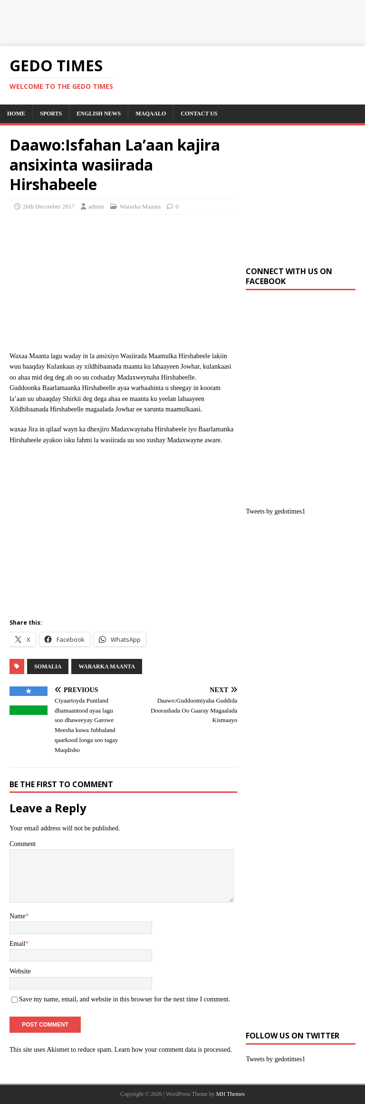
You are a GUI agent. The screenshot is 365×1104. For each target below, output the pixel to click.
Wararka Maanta (140, 206)
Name (17, 916)
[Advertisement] (173, 21)
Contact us (199, 113)
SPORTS (51, 113)
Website (20, 971)
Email (17, 943)
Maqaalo (150, 113)
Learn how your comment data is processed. (173, 1049)
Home (16, 113)
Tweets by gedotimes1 (275, 511)
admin (96, 206)
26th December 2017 (49, 206)
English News (99, 113)
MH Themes (230, 1094)
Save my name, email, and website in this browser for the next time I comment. (124, 999)
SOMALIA (47, 666)
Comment (23, 843)
